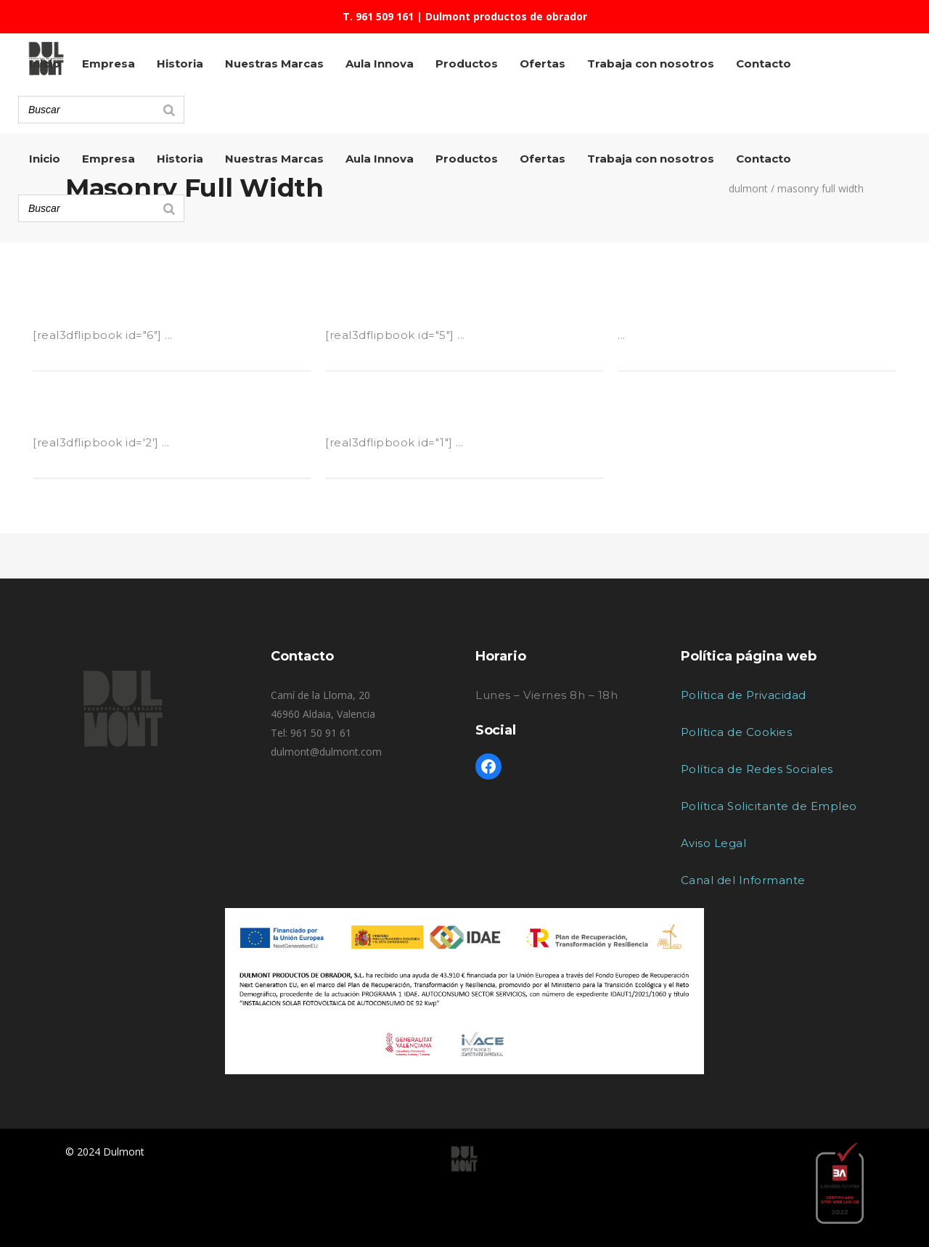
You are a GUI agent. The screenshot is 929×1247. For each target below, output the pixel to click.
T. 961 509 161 (378, 16)
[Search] (169, 208)
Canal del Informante (743, 880)
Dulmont (748, 189)
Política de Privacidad (743, 695)
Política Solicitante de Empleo (769, 806)
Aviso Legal (714, 843)
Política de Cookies (737, 732)
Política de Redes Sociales (757, 769)
